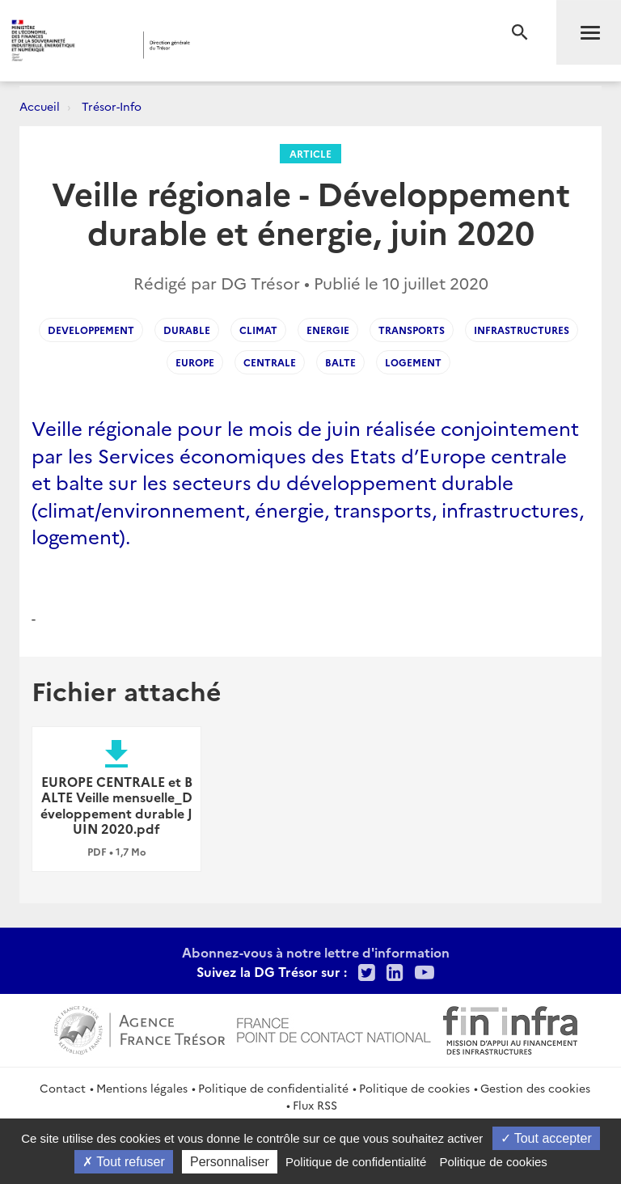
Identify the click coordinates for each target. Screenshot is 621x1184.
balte (340, 362)
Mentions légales (142, 1088)
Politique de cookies (414, 1088)
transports (411, 329)
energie (327, 329)
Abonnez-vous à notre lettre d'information (316, 951)
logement (413, 362)
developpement (91, 329)
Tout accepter (546, 1138)
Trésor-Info (112, 106)
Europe (194, 362)
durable (186, 329)
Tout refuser (123, 1162)
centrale (269, 362)
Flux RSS (315, 1105)
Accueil (39, 106)
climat (258, 329)
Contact (63, 1088)
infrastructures (521, 329)
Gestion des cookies (535, 1088)
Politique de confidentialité (273, 1088)
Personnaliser (229, 1162)
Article (310, 153)
